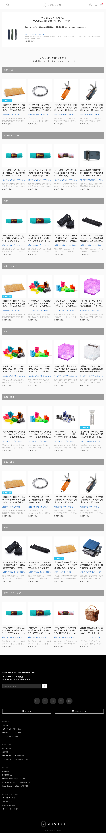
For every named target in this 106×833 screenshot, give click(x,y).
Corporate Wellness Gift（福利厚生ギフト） (17, 782)
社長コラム (7, 801)
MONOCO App (7, 775)
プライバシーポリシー (10, 736)
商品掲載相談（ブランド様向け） (13, 755)
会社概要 (5, 752)
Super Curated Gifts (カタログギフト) (15, 786)
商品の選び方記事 (8, 805)
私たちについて (7, 748)
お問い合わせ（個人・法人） (12, 729)
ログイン (27, 711)
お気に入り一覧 (79, 711)
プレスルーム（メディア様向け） (15, 759)
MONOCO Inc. (49, 830)
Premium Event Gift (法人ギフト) (13, 778)
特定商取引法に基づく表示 (11, 732)
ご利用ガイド (7, 725)
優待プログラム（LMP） (10, 809)
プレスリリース (8, 798)
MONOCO (5, 771)
